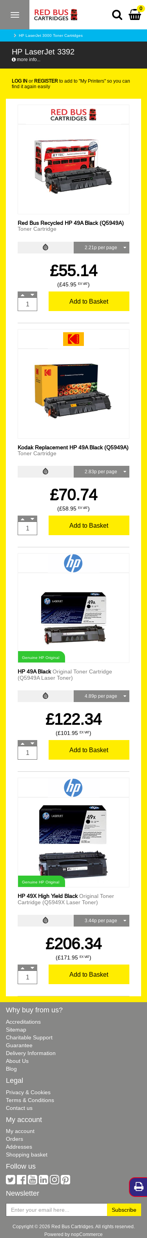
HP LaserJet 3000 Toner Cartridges (51, 35)
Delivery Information (31, 1053)
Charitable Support (29, 1037)
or (35, 81)
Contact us (19, 1108)
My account (20, 1131)
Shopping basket (26, 1154)
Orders (14, 1139)
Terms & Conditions (30, 1100)
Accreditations (23, 1022)
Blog (11, 1069)
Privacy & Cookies (28, 1092)
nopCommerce (87, 1234)
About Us (17, 1061)
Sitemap (16, 1029)
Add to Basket (88, 301)
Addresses (19, 1147)
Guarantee (19, 1045)
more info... (26, 59)
